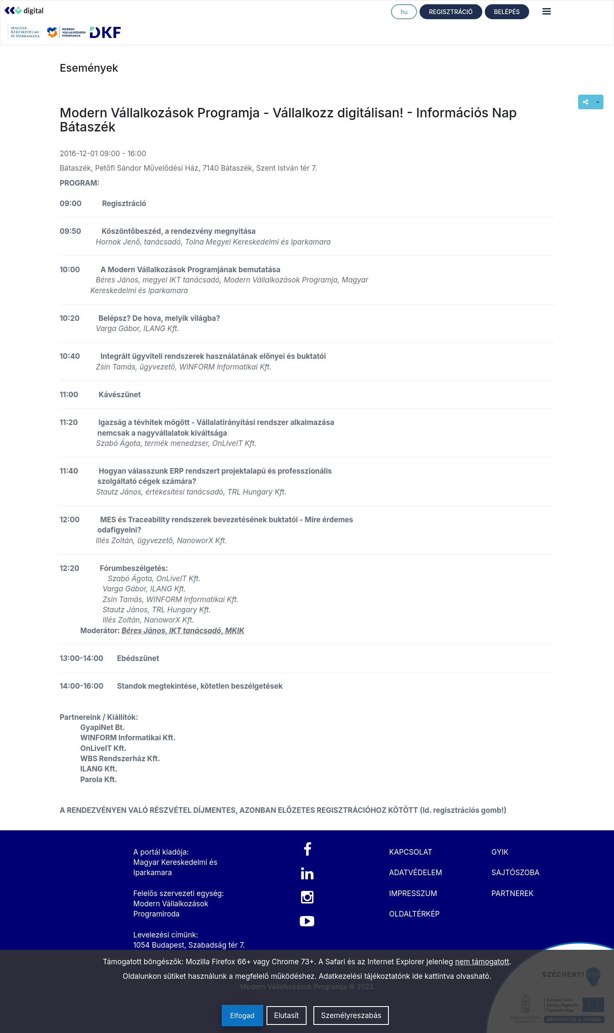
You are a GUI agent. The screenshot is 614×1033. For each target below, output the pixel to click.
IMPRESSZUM (413, 893)
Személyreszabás (351, 1015)
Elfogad (242, 1015)
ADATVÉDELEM (415, 872)
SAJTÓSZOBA (516, 872)
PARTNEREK (513, 893)
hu (404, 11)
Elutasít (286, 1015)
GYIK (500, 852)
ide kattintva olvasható (450, 976)
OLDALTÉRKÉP (414, 914)
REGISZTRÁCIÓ (450, 11)
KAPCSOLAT (410, 852)
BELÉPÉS (507, 11)
